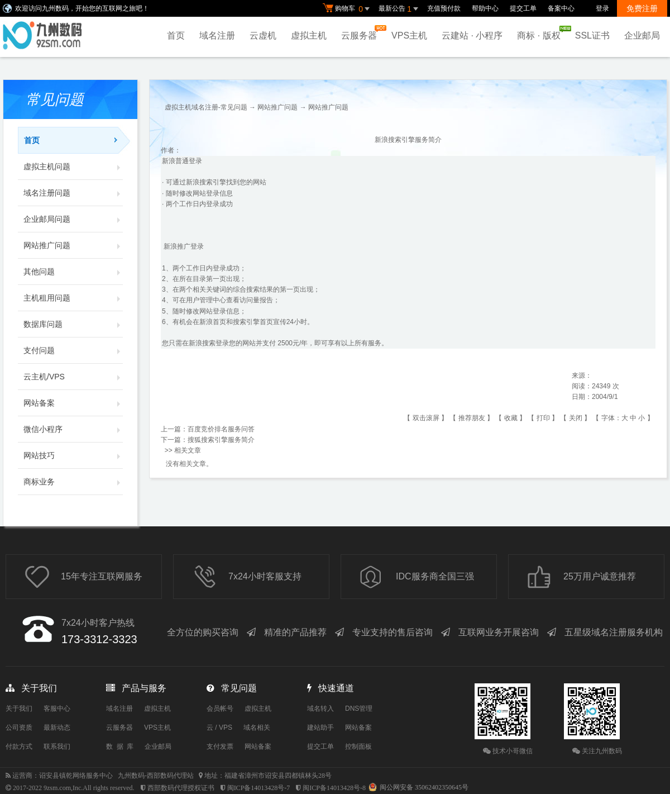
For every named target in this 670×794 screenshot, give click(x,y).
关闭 (575, 418)
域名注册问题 (73, 192)
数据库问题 (73, 324)
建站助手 (320, 727)
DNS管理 (358, 708)
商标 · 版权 (541, 33)
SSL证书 (592, 35)
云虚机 (263, 35)
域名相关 (256, 727)
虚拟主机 (309, 35)
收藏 (511, 418)
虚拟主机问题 (73, 166)
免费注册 (642, 8)
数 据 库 (119, 746)
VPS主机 (409, 35)
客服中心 (57, 708)
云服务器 (361, 32)
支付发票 (220, 746)
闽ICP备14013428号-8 (334, 788)
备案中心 (561, 8)
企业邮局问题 (73, 219)
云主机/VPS (73, 376)
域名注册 (217, 35)
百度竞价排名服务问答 (221, 429)
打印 (543, 418)
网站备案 (73, 402)
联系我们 (57, 746)
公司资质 (19, 727)
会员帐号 (220, 708)
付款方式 (19, 746)
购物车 (348, 9)
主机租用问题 (73, 297)
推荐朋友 (471, 418)
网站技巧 (73, 455)
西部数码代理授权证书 (180, 788)
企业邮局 (642, 35)
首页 (176, 35)
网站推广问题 (73, 245)
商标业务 (73, 481)
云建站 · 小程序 (472, 35)
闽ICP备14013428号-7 (258, 788)
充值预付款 (444, 8)
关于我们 (19, 708)
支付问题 (73, 350)
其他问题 (73, 271)
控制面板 (358, 746)
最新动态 (57, 727)
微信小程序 (73, 429)
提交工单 (523, 8)
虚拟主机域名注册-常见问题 (206, 107)
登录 (602, 8)
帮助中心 (485, 8)
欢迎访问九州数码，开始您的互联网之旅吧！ (82, 8)
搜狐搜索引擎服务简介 (221, 440)
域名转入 (320, 708)
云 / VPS (219, 727)
